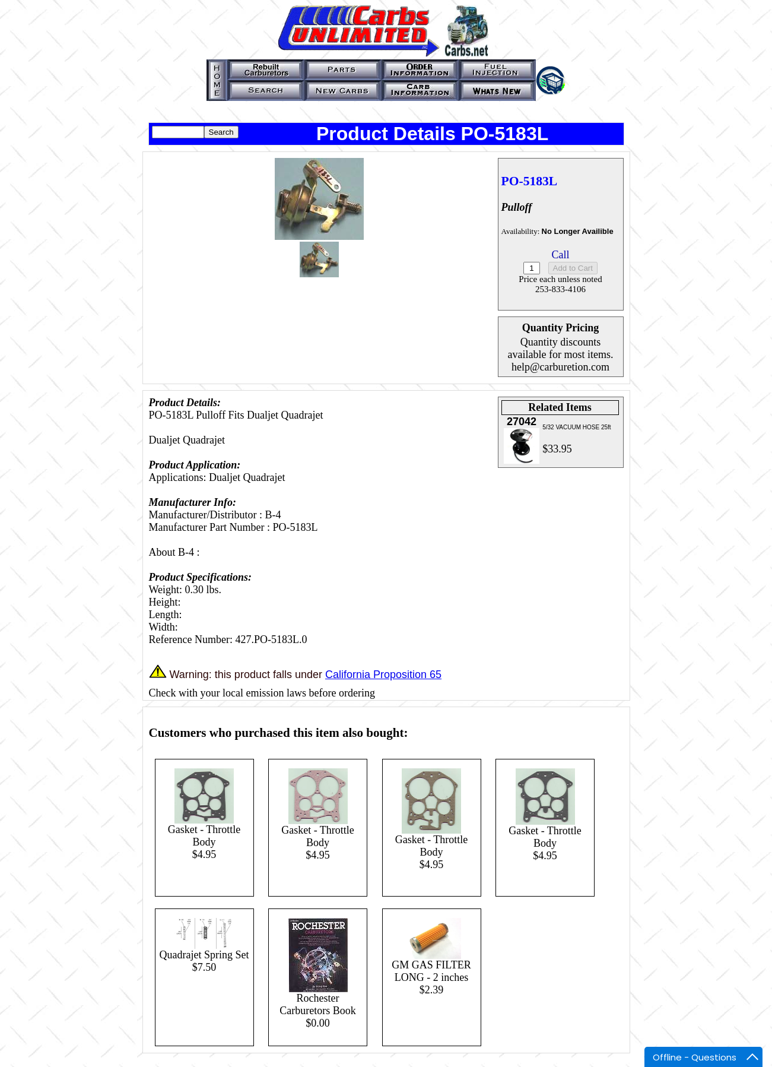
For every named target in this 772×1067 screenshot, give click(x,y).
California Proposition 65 (383, 674)
